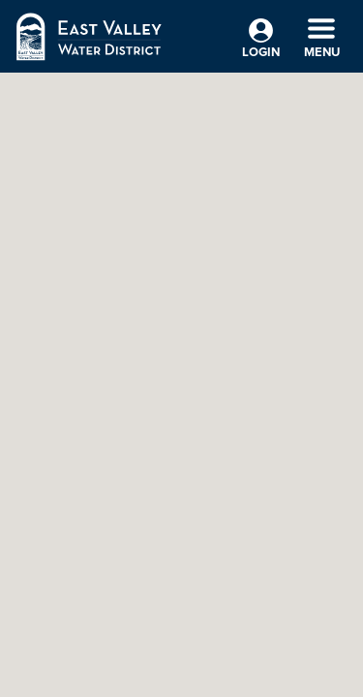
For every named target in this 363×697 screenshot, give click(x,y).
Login (261, 39)
